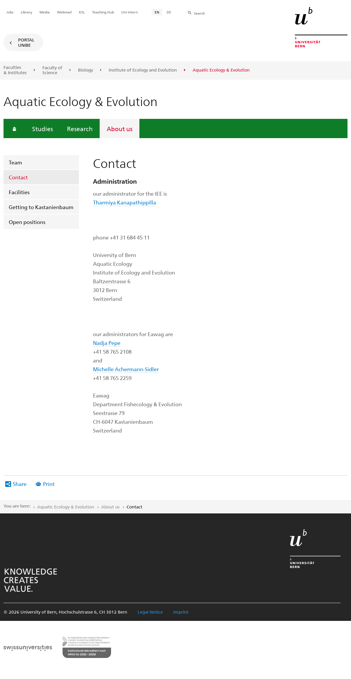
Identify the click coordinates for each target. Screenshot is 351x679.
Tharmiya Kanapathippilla (124, 202)
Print (49, 483)
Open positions (27, 221)
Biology (85, 70)
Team (15, 162)
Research (80, 128)
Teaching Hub (103, 12)
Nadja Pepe (106, 342)
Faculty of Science (52, 70)
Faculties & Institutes (15, 70)
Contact (18, 177)
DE (169, 12)
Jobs (9, 12)
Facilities (19, 192)
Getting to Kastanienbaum (41, 207)
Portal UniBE (26, 42)
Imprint (181, 612)
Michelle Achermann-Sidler (126, 369)
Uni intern (129, 12)
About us (119, 128)
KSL (82, 12)
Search (199, 13)
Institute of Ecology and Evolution (143, 70)
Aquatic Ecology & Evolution (65, 507)
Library (26, 12)
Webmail (64, 12)
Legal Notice (150, 612)
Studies (42, 128)
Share (20, 483)
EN (157, 12)
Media (44, 12)
